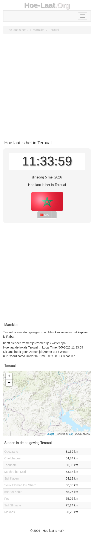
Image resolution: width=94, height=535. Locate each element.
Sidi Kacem (12, 478)
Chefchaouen (13, 458)
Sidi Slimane (12, 505)
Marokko (39, 30)
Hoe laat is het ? (17, 30)
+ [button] (9, 376)
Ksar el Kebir (13, 492)
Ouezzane (11, 451)
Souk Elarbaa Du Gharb (20, 485)
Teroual (54, 30)
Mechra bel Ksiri (15, 471)
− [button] (9, 383)
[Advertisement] (47, 85)
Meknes (9, 512)
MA (44, 215)
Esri (71, 434)
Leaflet (50, 434)
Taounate (10, 465)
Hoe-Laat (39, 5)
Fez (6, 498)
